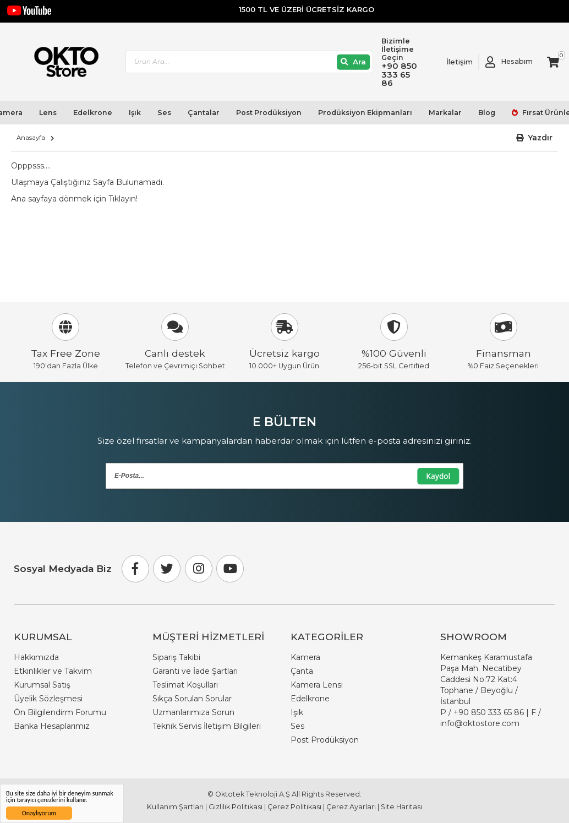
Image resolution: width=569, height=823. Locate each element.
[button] (534, 138)
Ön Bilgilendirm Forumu (60, 712)
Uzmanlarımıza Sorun (193, 712)
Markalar (444, 112)
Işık (135, 112)
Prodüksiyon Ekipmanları (365, 112)
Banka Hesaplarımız (52, 726)
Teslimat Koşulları (185, 685)
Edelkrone (92, 112)
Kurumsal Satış (42, 685)
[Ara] (354, 62)
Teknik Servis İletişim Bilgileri (206, 726)
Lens (48, 112)
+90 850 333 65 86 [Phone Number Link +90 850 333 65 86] (488, 712)
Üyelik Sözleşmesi (48, 699)
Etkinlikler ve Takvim (53, 671)
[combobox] (250, 62)
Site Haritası (401, 807)
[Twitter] (166, 568)
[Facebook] (135, 568)
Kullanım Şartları (175, 807)
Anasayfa (31, 137)
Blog (486, 112)
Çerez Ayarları (351, 807)
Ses (164, 112)
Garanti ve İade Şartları (195, 671)
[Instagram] (198, 568)
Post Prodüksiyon (268, 112)
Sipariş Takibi (176, 657)
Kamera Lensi (317, 685)
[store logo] (62, 62)
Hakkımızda (36, 657)
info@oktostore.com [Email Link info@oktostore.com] (479, 723)
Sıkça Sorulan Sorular (192, 699)
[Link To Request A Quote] (451, 61)
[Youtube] (230, 568)
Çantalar (203, 112)
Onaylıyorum (39, 813)
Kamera (305, 657)
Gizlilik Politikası (235, 807)
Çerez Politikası (294, 807)
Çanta (302, 671)
